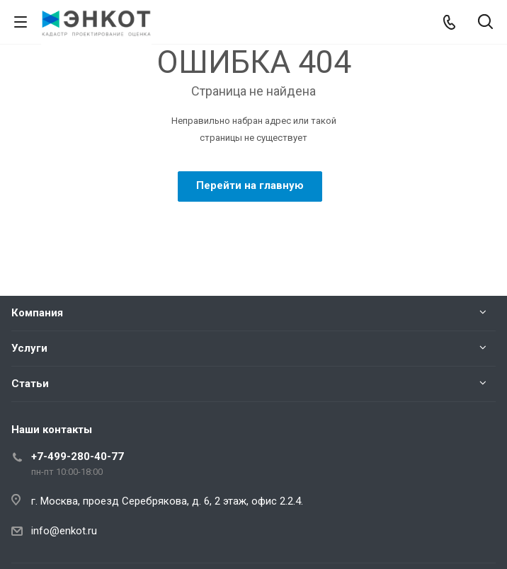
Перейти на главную (250, 185)
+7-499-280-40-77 (77, 456)
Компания (37, 312)
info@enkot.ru (64, 530)
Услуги (29, 348)
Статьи (30, 383)
